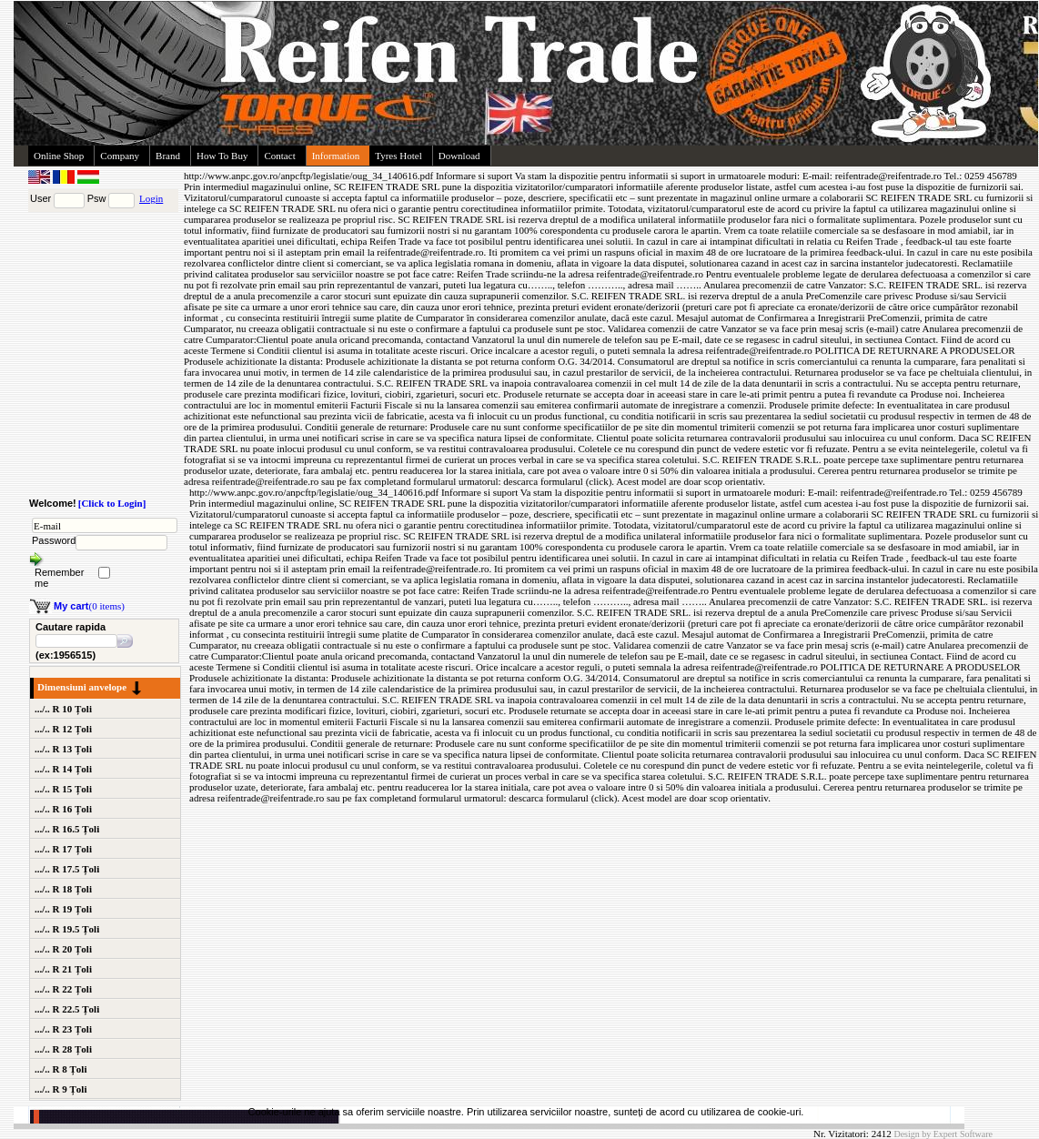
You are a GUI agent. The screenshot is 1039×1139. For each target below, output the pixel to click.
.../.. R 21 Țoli (63, 968)
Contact (279, 155)
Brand (168, 155)
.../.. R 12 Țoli (63, 728)
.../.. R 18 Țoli (63, 888)
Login (151, 198)
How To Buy (222, 155)
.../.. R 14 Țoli (63, 768)
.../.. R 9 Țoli (60, 1089)
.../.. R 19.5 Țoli (67, 928)
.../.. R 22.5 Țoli (67, 1008)
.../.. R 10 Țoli (63, 708)
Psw (96, 198)
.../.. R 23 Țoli (63, 1028)
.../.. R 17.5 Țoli (67, 868)
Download (459, 155)
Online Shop (59, 155)
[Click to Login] (112, 503)
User (40, 198)
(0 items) (89, 605)
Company (119, 155)
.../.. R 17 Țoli (63, 848)
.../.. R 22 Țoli (63, 988)
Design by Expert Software (943, 1134)
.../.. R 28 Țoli (63, 1048)
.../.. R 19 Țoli (63, 908)
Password (54, 540)
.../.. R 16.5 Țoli (67, 828)
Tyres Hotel (398, 155)
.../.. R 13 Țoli (63, 748)
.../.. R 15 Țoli (63, 788)
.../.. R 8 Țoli (60, 1068)
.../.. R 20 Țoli (63, 948)
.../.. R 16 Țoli (63, 808)
